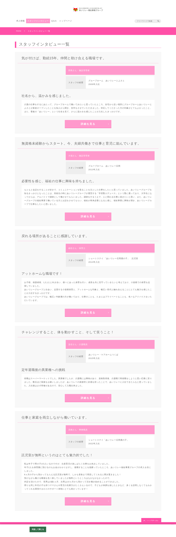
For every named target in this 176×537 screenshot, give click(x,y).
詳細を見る (88, 124)
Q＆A (54, 21)
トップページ (65, 21)
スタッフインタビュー (38, 21)
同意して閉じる (38, 529)
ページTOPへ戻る (152, 520)
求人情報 (20, 21)
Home (18, 31)
